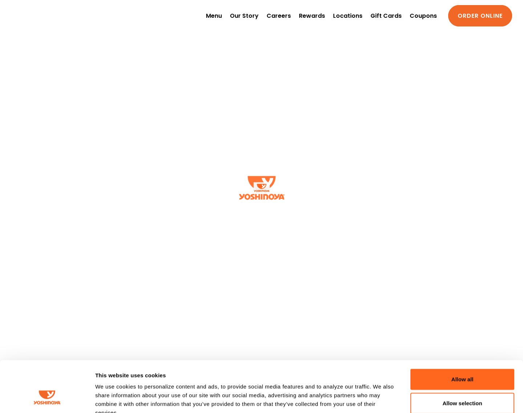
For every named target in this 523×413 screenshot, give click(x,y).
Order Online (480, 16)
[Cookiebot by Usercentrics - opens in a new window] (47, 398)
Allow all (462, 336)
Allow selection (462, 360)
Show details (381, 399)
